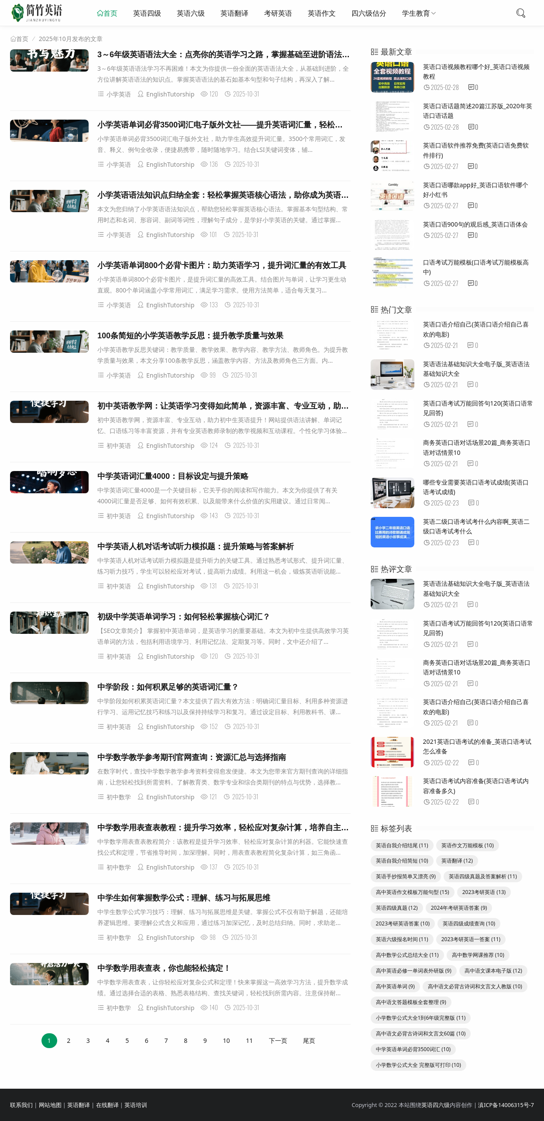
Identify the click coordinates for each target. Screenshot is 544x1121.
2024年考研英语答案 (459, 907)
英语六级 (191, 13)
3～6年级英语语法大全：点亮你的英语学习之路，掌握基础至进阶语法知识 (227, 54)
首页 (110, 13)
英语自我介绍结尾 (402, 845)
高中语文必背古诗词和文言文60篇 (421, 1033)
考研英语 (278, 13)
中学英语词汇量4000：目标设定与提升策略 (172, 476)
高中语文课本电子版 (493, 970)
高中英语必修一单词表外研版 (413, 970)
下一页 (278, 1040)
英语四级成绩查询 (469, 923)
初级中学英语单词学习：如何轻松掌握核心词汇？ (183, 616)
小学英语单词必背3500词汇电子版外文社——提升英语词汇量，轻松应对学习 (231, 124)
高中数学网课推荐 (478, 955)
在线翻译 (107, 1105)
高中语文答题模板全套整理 (411, 1002)
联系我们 (21, 1105)
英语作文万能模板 (467, 845)
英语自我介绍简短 (402, 860)
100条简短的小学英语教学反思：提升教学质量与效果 (190, 335)
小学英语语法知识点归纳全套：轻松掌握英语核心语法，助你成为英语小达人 (231, 195)
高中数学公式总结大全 (407, 955)
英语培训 (135, 1105)
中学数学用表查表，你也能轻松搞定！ (164, 968)
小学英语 (114, 94)
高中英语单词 (395, 986)
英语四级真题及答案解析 (483, 876)
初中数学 (114, 797)
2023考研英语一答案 (471, 939)
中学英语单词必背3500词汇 (413, 1049)
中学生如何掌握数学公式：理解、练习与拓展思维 (183, 898)
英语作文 (322, 13)
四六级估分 (368, 13)
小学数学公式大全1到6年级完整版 (421, 1017)
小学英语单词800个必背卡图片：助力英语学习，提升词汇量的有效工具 (221, 265)
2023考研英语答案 (403, 923)
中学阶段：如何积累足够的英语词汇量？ (168, 687)
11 (249, 1040)
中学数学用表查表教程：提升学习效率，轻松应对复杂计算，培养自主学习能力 (234, 827)
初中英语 (114, 445)
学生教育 (416, 13)
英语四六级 (435, 1105)
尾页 (309, 1040)
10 (226, 1040)
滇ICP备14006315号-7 (506, 1105)
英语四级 (147, 13)
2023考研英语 (484, 892)
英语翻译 (234, 13)
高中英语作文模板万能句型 (412, 892)
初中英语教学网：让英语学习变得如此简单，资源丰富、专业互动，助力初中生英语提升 (250, 406)
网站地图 (50, 1105)
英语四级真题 (397, 907)
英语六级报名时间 (402, 939)
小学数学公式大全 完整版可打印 (418, 1065)
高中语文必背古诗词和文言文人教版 (475, 986)
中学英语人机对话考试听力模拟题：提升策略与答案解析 (195, 546)
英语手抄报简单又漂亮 (406, 876)
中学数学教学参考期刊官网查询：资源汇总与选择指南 (191, 757)
